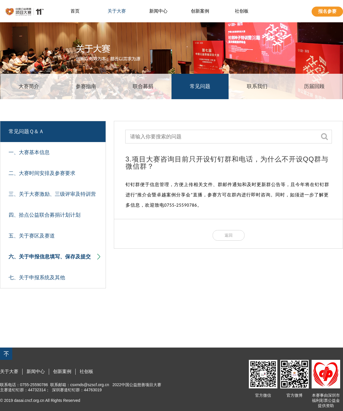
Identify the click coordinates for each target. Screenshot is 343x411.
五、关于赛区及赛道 (32, 236)
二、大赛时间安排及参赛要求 (42, 173)
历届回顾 (314, 86)
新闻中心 (158, 11)
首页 (75, 11)
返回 (229, 235)
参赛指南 (86, 86)
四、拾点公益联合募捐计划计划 (44, 215)
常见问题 (200, 86)
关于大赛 (117, 11)
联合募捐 (143, 86)
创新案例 (200, 11)
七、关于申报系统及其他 (37, 277)
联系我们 (257, 86)
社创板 (242, 11)
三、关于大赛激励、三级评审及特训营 (52, 194)
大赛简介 (29, 86)
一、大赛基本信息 (29, 152)
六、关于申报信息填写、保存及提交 (54, 257)
